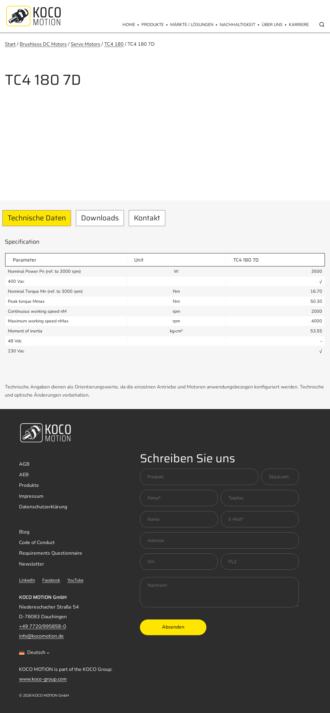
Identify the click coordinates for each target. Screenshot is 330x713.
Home (128, 25)
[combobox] (34, 652)
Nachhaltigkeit (237, 25)
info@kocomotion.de (41, 636)
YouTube (75, 580)
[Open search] (322, 24)
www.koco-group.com (43, 679)
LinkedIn (27, 580)
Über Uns (272, 25)
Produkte (152, 25)
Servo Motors (85, 44)
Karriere (299, 25)
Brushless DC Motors (43, 44)
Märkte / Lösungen (191, 25)
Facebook (51, 580)
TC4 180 (114, 44)
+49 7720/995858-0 (42, 626)
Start (10, 44)
